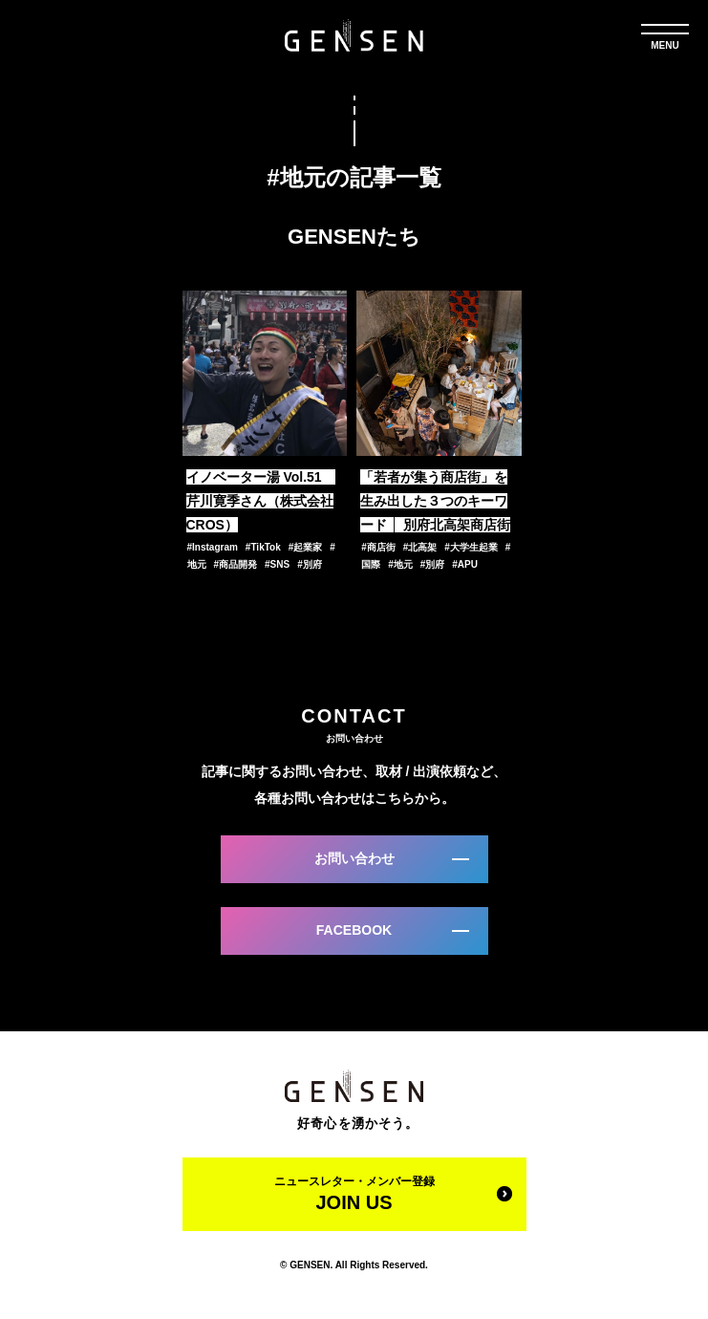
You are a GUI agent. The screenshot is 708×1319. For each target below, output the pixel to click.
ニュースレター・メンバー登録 (354, 1194)
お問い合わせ (354, 858)
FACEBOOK (354, 930)
